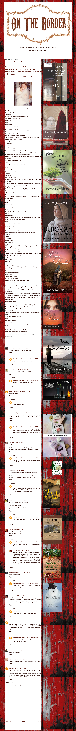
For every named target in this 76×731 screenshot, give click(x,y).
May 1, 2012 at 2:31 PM (32, 486)
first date (12, 338)
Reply (10, 352)
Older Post (38, 721)
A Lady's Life (12, 500)
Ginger (10, 595)
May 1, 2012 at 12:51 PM (23, 370)
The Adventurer (13, 348)
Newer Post (8, 721)
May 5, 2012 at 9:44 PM (32, 611)
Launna (11, 529)
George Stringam (13, 572)
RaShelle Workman (14, 391)
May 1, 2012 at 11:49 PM (32, 583)
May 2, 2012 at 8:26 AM (23, 550)
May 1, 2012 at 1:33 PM (17, 442)
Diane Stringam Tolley (19, 359)
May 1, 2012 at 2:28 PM (32, 380)
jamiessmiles (12, 650)
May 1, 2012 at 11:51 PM (32, 542)
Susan (10, 659)
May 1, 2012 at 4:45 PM (21, 500)
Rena (10, 668)
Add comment (9, 682)
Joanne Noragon (13, 370)
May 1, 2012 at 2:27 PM (32, 359)
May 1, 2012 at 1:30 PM (21, 413)
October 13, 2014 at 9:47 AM (19, 668)
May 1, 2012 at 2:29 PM (32, 427)
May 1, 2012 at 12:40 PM (23, 348)
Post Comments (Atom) (18, 725)
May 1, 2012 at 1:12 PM (25, 391)
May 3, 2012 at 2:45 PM (23, 622)
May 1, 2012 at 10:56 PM (24, 572)
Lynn (10, 442)
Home (23, 721)
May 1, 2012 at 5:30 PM (19, 529)
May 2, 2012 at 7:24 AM (18, 595)
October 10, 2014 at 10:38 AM (20, 659)
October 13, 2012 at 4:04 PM (23, 650)
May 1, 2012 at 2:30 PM (32, 458)
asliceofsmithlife (13, 622)
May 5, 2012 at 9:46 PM (32, 637)
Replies (13, 356)
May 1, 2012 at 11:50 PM (32, 517)
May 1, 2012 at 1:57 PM (18, 470)
